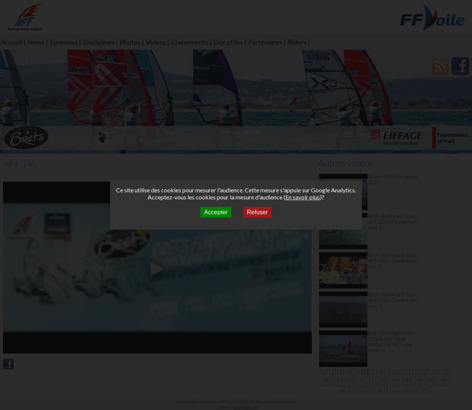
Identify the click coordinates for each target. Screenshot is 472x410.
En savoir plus (302, 197)
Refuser (257, 212)
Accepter (216, 212)
